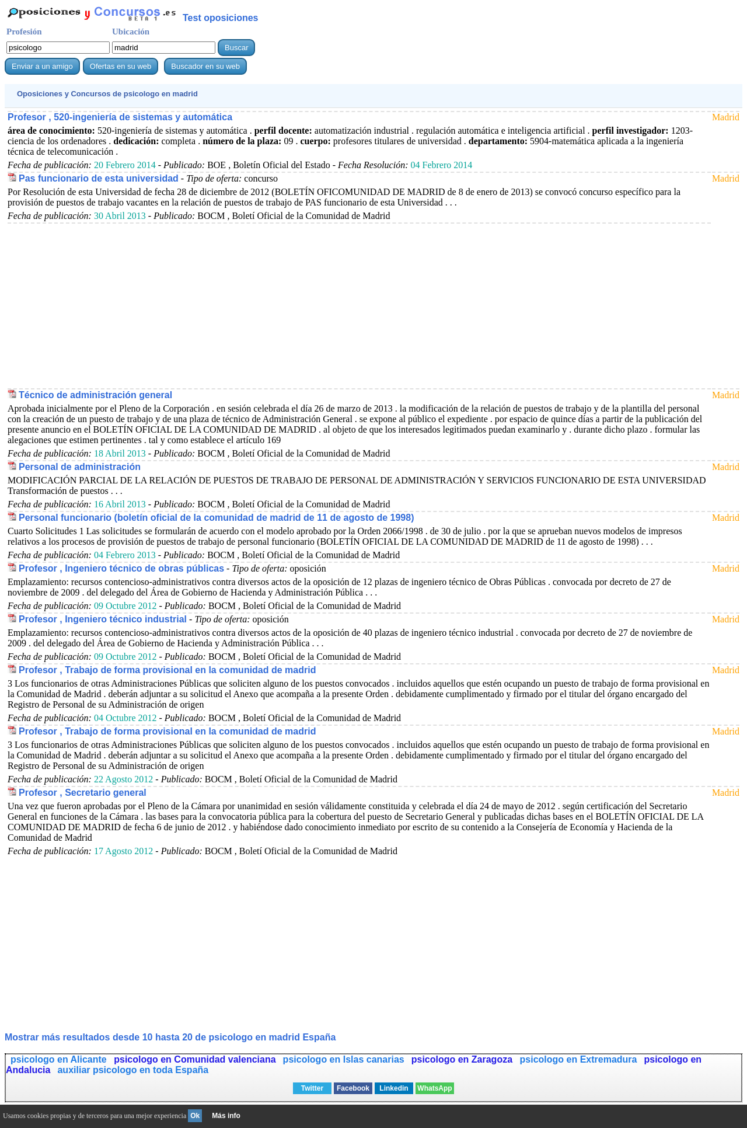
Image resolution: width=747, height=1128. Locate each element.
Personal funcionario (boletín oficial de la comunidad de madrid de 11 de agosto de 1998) (216, 518)
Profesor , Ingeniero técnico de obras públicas (121, 568)
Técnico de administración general (95, 395)
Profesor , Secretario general (82, 793)
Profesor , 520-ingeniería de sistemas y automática (120, 117)
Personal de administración (80, 467)
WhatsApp (434, 1088)
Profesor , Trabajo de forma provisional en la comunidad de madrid (167, 670)
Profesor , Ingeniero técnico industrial (103, 619)
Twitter (312, 1088)
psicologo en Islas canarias (343, 1059)
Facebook (353, 1088)
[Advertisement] (358, 305)
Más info (226, 1116)
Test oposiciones (221, 18)
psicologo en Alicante (60, 1059)
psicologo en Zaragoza (463, 1059)
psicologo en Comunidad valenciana (194, 1059)
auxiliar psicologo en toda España (132, 1070)
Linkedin (393, 1088)
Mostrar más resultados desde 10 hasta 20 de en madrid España (170, 1037)
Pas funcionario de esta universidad (99, 178)
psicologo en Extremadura (578, 1059)
